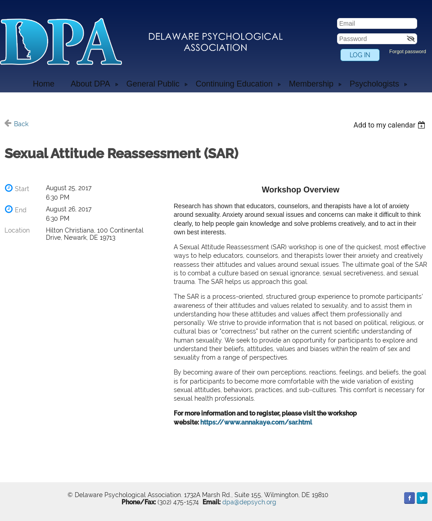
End (21, 210)
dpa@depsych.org (249, 502)
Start (22, 188)
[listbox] (390, 125)
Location (17, 230)
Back (21, 124)
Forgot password (407, 51)
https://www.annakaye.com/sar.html (256, 422)
